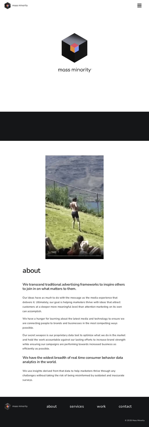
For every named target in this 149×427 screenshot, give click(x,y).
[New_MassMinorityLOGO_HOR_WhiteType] (16, 404)
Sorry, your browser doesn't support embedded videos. (74, 54)
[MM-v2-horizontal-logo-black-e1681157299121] (16, 3)
